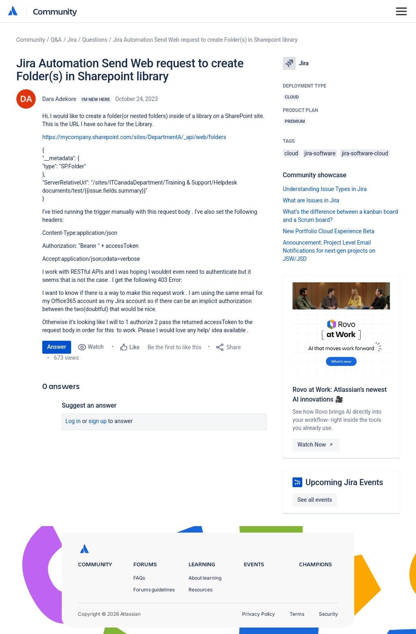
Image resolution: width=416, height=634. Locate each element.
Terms (297, 614)
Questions (94, 40)
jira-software (319, 153)
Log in (73, 421)
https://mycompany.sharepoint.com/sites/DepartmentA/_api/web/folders (134, 137)
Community (55, 11)
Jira (72, 40)
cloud (291, 153)
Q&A (56, 40)
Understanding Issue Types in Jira (325, 189)
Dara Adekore (59, 99)
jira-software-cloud (365, 153)
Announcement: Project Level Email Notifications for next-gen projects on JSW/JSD (329, 250)
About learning (204, 578)
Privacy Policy (258, 614)
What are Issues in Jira (311, 200)
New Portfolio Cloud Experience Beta (329, 231)
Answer (56, 347)
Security (328, 614)
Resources (200, 590)
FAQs (139, 578)
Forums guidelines (154, 590)
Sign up (98, 421)
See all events (314, 499)
